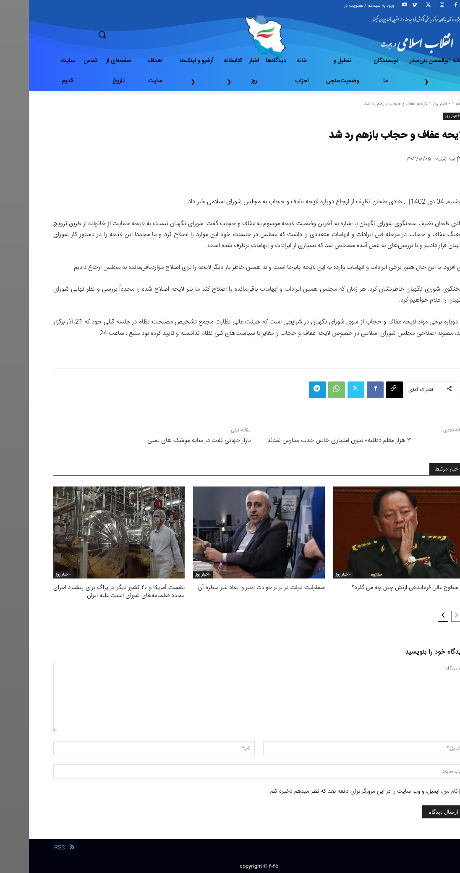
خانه (431, 104)
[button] (131, 34)
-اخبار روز (412, 104)
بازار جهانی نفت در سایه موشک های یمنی (170, 440)
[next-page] (414, 615)
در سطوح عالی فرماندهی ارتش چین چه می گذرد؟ (382, 588)
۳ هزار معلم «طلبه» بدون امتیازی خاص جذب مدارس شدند (310, 440)
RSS (30, 847)
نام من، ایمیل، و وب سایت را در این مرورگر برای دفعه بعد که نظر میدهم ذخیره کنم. (334, 790)
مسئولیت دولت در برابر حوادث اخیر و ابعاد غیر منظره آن (235, 588)
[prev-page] (427, 615)
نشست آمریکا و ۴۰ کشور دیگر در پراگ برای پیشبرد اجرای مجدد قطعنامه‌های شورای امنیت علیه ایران (90, 592)
